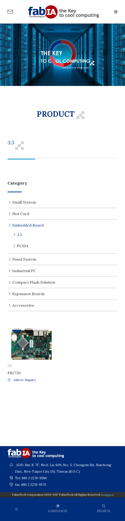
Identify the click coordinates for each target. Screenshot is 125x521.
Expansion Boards (28, 293)
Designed (107, 495)
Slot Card (20, 213)
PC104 (22, 245)
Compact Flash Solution (33, 282)
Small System (24, 202)
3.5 (19, 234)
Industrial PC (24, 270)
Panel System (24, 259)
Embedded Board (28, 225)
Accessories (23, 305)
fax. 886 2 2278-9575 (30, 484)
